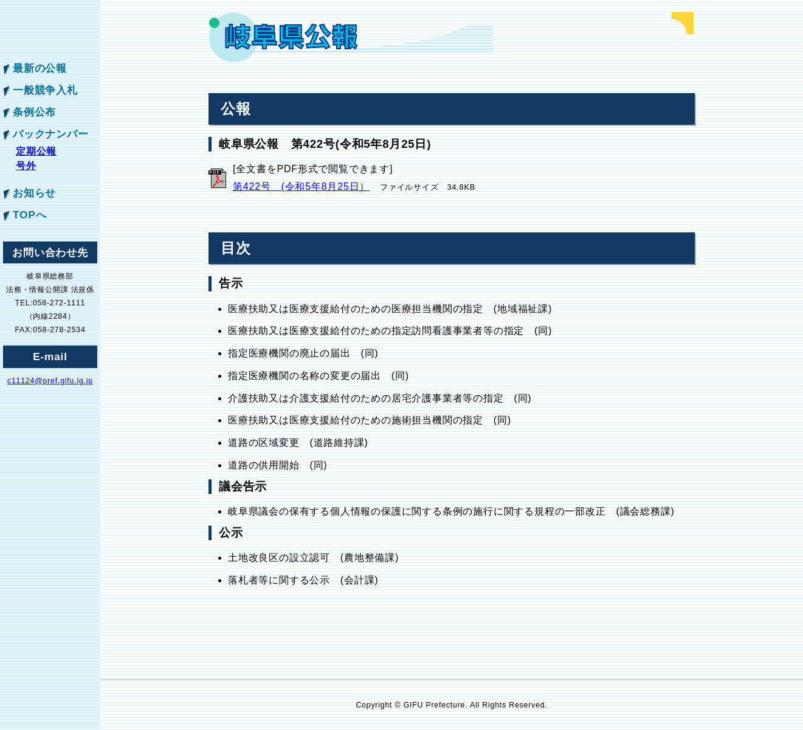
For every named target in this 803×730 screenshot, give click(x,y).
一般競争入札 (45, 90)
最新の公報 (40, 68)
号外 (26, 166)
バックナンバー (51, 134)
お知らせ (34, 193)
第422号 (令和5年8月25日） (301, 186)
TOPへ (29, 215)
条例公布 (34, 112)
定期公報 (36, 151)
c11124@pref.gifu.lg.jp (50, 381)
